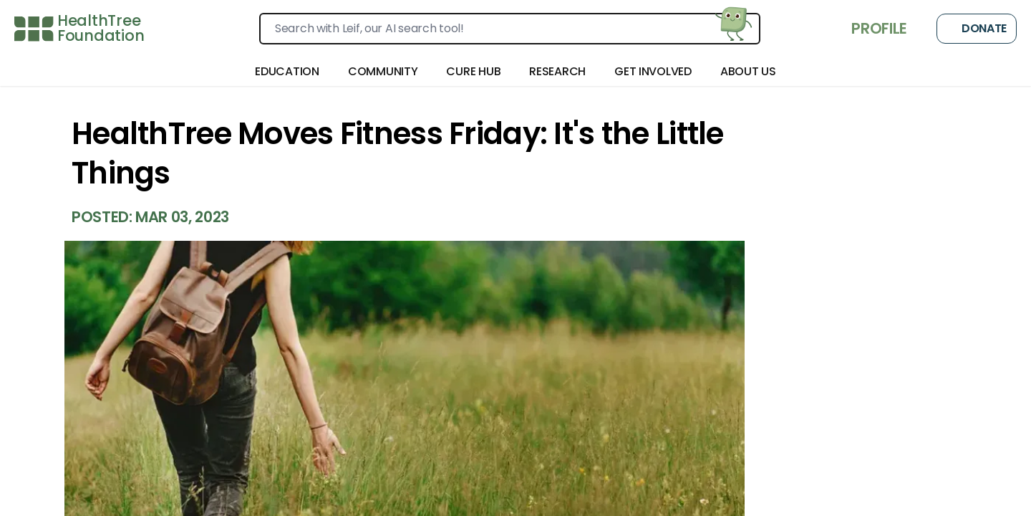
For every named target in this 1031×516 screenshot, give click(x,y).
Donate (977, 28)
